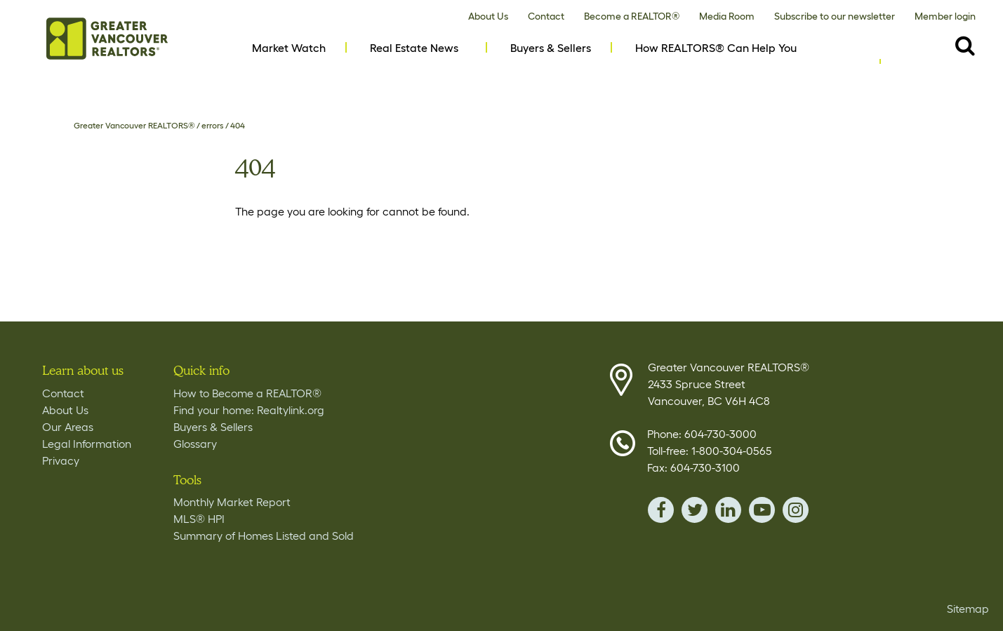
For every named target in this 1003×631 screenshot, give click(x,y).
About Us (488, 16)
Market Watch (289, 47)
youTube (762, 510)
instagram (796, 510)
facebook (661, 510)
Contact (546, 16)
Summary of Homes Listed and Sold (263, 535)
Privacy (60, 460)
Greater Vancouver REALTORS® (134, 125)
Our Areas (67, 426)
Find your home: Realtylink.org (248, 410)
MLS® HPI (199, 518)
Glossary (195, 443)
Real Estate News (414, 47)
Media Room (727, 16)
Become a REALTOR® (631, 16)
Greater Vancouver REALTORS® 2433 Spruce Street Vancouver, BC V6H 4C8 (728, 384)
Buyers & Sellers (550, 47)
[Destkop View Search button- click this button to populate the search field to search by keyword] (965, 45)
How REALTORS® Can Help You (716, 47)
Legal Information (86, 443)
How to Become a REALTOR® (247, 393)
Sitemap (968, 608)
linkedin (728, 510)
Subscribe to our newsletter (834, 16)
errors (212, 125)
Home (107, 38)
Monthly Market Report (232, 502)
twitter (695, 510)
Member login (945, 16)
